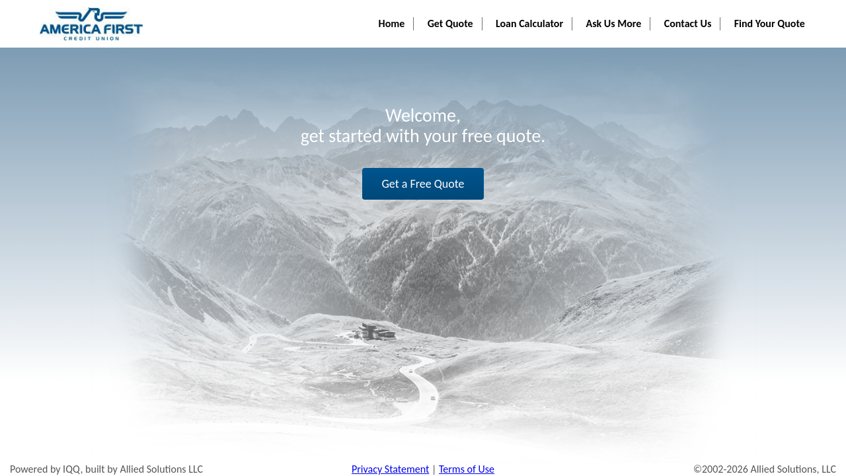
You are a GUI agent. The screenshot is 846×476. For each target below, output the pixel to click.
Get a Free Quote (422, 184)
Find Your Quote (771, 13)
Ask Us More (624, 13)
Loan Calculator (544, 13)
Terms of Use (466, 469)
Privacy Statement (390, 469)
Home (415, 13)
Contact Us (693, 13)
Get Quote (469, 13)
